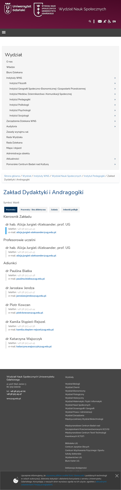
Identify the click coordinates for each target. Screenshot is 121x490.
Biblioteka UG (71, 443)
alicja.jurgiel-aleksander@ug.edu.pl (36, 232)
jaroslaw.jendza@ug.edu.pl (31, 295)
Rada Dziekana (14, 142)
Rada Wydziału (14, 137)
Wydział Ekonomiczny (75, 391)
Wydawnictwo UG (73, 457)
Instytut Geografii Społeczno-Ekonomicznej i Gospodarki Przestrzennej (48, 88)
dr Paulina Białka (18, 271)
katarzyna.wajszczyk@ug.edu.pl (34, 346)
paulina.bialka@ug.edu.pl (30, 278)
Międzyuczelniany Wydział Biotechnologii (84, 419)
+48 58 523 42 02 (17, 391)
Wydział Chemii (72, 387)
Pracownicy (10, 210)
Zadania (54, 210)
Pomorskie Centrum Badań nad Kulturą (27, 164)
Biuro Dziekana (14, 72)
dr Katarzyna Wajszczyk (23, 339)
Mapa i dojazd (13, 148)
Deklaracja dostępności (76, 468)
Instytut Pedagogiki (20, 99)
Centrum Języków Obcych (77, 447)
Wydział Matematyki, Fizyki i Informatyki (83, 401)
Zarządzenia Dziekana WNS (21, 121)
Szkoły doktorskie (73, 454)
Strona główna (12, 176)
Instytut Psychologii (20, 110)
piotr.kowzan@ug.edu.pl (29, 312)
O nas (9, 61)
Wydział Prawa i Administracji (78, 412)
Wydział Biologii (72, 384)
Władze (10, 67)
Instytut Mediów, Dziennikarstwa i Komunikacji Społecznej (41, 94)
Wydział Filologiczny (74, 394)
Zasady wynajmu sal (17, 131)
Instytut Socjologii (19, 115)
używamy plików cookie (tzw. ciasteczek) (65, 475)
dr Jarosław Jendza (19, 288)
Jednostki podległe (70, 210)
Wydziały (69, 377)
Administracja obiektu (18, 153)
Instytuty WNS (14, 78)
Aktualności (12, 158)
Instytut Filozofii (18, 83)
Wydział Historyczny (74, 398)
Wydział (26, 176)
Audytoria (11, 126)
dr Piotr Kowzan (17, 305)
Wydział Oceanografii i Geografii (79, 408)
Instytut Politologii (19, 104)
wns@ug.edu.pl (14, 398)
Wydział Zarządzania (74, 415)
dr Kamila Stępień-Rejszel (25, 322)
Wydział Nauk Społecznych (82, 9)
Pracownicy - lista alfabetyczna (33, 210)
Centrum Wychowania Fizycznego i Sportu (84, 450)
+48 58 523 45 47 (14, 394)
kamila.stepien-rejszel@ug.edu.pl (35, 329)
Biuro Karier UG (72, 461)
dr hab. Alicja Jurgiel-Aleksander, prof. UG (37, 224)
